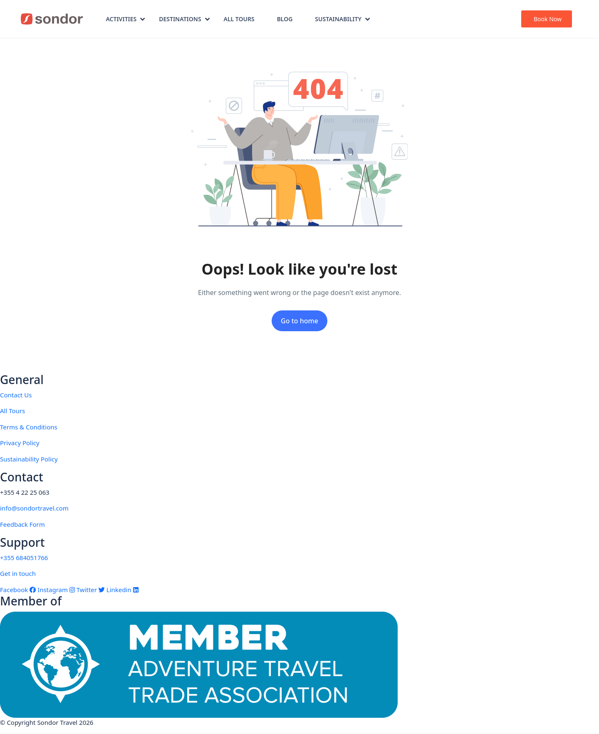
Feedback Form (22, 524)
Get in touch (18, 573)
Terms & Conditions (28, 427)
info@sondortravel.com (34, 508)
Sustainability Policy (29, 459)
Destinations (184, 19)
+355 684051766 (24, 557)
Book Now (548, 19)
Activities (125, 19)
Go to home (299, 320)
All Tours (239, 19)
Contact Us (16, 395)
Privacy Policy (20, 443)
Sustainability (342, 19)
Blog (285, 19)
